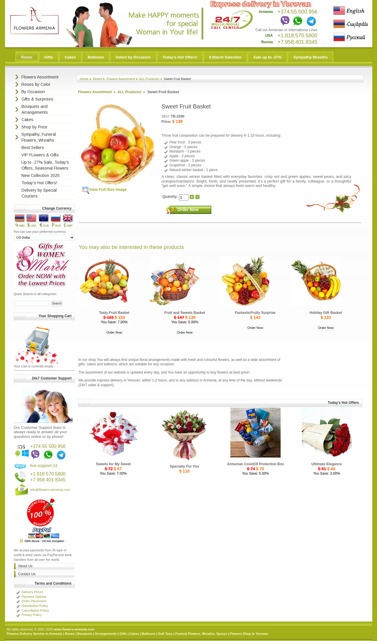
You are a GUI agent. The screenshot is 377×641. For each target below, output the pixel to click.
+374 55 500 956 (48, 446)
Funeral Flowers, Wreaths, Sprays (201, 633)
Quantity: (170, 197)
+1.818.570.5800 (297, 36)
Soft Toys (165, 633)
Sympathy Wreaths (310, 57)
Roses (27, 57)
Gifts (48, 57)
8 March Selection (225, 57)
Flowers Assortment (120, 79)
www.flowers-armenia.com (74, 629)
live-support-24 (43, 465)
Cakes (70, 57)
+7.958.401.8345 (297, 42)
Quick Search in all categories (35, 294)
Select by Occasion (132, 57)
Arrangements (106, 633)
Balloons (96, 57)
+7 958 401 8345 (48, 479)
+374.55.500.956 (297, 12)
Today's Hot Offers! (179, 57)
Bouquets (84, 633)
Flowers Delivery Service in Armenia (34, 633)
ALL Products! (149, 79)
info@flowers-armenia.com (50, 489)
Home (84, 79)
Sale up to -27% (267, 57)
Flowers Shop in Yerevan (249, 633)
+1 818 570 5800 (48, 473)
